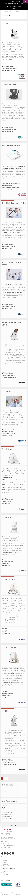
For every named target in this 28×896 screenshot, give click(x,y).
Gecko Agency (21, 894)
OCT (3, 789)
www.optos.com (6, 503)
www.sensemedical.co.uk (8, 70)
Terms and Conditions (8, 849)
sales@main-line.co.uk (9, 246)
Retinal (4, 791)
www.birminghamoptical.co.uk (9, 189)
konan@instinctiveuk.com (9, 129)
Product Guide (10, 11)
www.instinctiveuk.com (7, 131)
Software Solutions (6, 794)
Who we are (6, 859)
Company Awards (7, 866)
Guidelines (5, 874)
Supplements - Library (8, 872)
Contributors (6, 864)
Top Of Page (14, 825)
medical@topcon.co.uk (9, 375)
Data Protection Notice (9, 845)
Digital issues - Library (8, 871)
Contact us (6, 862)
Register (5, 860)
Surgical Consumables (7, 812)
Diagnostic (4, 805)
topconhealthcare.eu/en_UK (9, 377)
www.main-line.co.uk (7, 248)
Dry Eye (4, 808)
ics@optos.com (7, 501)
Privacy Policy (6, 847)
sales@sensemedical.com (10, 68)
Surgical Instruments (7, 816)
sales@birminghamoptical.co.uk (11, 187)
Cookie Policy (6, 844)
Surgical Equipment (6, 814)
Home (4, 11)
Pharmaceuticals (6, 810)
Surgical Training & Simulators (9, 818)
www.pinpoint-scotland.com (8, 838)
